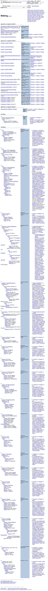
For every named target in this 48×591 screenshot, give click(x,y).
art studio (34, 469)
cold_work (38, 17)
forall (5, 231)
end (39, 570)
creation (40, 34)
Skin (12, 377)
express (41, 276)
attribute (4, 151)
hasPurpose (4, 284)
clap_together (29, 16)
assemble (29, 12)
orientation (6, 184)
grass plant (39, 367)
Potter (8, 213)
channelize (38, 15)
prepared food (35, 538)
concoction (32, 18)
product (40, 547)
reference (38, 144)
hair (42, 493)
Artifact (6, 27)
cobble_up (29, 17)
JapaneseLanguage (10, 92)
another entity (35, 287)
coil (35, 17)
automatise (33, 12)
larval (38, 449)
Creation (18, 27)
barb (42, 12)
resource (6, 351)
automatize (37, 12)
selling (40, 300)
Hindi (7, 87)
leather (33, 373)
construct (33, 19)
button (43, 13)
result (5, 122)
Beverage (17, 536)
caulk (31, 15)
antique (28, 11)
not (6, 291)
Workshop (9, 454)
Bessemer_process (30, 10)
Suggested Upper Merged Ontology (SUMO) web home (17, 588)
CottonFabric (9, 346)
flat (42, 527)
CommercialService (5, 306)
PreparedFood (3, 535)
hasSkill (5, 229)
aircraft (40, 244)
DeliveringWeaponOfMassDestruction (12, 55)
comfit (28, 18)
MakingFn (10, 109)
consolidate (29, 19)
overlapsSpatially (7, 183)
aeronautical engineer (37, 226)
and (4, 120)
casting (28, 15)
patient (5, 138)
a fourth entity (35, 303)
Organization (12, 150)
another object (39, 173)
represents (11, 262)
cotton (38, 354)
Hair (10, 489)
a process (33, 117)
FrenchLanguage (9, 84)
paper (33, 500)
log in (20, 2)
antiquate (41, 10)
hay (33, 360)
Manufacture (7, 63)
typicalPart (13, 243)
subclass (2, 29)
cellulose (34, 507)
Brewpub (10, 414)
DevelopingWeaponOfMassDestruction (13, 59)
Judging (13, 322)
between (38, 573)
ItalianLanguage (9, 89)
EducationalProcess (12, 132)
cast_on (42, 14)
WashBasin (13, 522)
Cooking (6, 49)
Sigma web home (3, 588)
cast (39, 14)
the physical (36, 386)
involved (42, 289)
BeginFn (7, 569)
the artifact (41, 556)
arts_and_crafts (41, 11)
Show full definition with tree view (6, 580)
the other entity (40, 293)
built (40, 561)
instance (3, 117)
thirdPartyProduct (5, 547)
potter (34, 213)
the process (39, 133)
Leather (12, 372)
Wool (8, 481)
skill (35, 230)
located (33, 135)
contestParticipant (6, 314)
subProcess (6, 174)
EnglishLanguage (14, 30)
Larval (10, 446)
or (6, 234)
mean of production (37, 282)
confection (39, 18)
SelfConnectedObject (13, 175)
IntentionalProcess (12, 36)
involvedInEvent (9, 290)
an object (35, 130)
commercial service (36, 306)
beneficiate (29, 13)
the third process (40, 187)
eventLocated (6, 134)
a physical (35, 384)
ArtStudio (12, 467)
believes (34, 330)
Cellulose (13, 503)
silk (33, 437)
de (6, 100)
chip (41, 15)
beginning (34, 574)
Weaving (6, 75)
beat (44, 12)
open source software (11, 589)
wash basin (34, 524)
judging (40, 324)
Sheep (10, 491)
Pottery (10, 217)
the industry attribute (38, 154)
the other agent (35, 325)
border (33, 13)
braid (35, 13)
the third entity (42, 299)
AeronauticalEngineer (11, 226)
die (33, 385)
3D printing (33, 73)
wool (33, 482)
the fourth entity (36, 308)
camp (30, 14)
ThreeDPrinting (8, 73)
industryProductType (7, 152)
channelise (34, 15)
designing (41, 263)
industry (35, 153)
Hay (9, 359)
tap (33, 400)
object (38, 527)
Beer (12, 420)
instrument (7, 391)
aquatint (31, 11)
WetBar (8, 518)
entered (38, 311)
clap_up (33, 16)
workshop (34, 455)
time (39, 197)
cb (6, 97)
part (5, 176)
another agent (38, 316)
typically (37, 249)
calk (28, 14)
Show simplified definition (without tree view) (8, 581)
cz (6, 98)
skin (38, 380)
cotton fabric (34, 347)
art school (34, 131)
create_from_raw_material (31, 20)
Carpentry (7, 43)
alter (35, 10)
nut (38, 392)
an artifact (35, 547)
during (5, 186)
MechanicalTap (11, 399)
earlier (5, 192)
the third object (37, 189)
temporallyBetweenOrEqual (10, 568)
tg (6, 104)
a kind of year (35, 567)
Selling (17, 299)
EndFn (6, 570)
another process (35, 317)
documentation (4, 26)
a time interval (42, 563)
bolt (39, 407)
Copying (6, 51)
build (40, 13)
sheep (38, 495)
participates (40, 314)
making (42, 43)
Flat (11, 525)
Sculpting (7, 69)
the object (38, 135)
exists (3, 118)
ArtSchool (11, 131)
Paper (8, 499)
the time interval (41, 574)
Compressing (14, 504)
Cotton (10, 352)
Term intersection (35, 5)
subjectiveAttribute (10, 327)
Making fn (41, 109)
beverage (34, 540)
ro (6, 101)
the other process (35, 138)
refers (5, 140)
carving (37, 14)
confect (35, 18)
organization (34, 150)
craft (39, 19)
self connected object (37, 181)
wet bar (33, 519)
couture (36, 19)
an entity (38, 119)
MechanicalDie (11, 384)
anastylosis (38, 10)
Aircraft (18, 240)
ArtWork (12, 139)
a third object (42, 174)
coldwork (42, 17)
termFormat (3, 79)
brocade (37, 13)
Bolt (11, 405)
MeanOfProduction (11, 283)
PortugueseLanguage (10, 94)
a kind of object (39, 152)
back (40, 12)
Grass (13, 365)
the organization (35, 555)
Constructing (7, 46)
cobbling (32, 17)
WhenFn (7, 187)
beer (38, 423)
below (37, 196)
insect (33, 449)
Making (9, 26)
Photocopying (7, 65)
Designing (3, 253)
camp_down (34, 14)
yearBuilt (4, 561)
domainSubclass (4, 109)
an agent (35, 148)
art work (34, 143)
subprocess (42, 177)
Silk (8, 436)
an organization (36, 550)
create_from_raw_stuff (31, 21)
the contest (34, 315)
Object (11, 524)
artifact (42, 121)
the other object (37, 183)
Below (13, 184)
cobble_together (41, 16)
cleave (37, 16)
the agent (42, 160)
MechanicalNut (13, 390)
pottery (39, 218)
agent (5, 159)
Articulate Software (23, 589)
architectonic (36, 11)
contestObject (5, 311)
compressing (41, 508)
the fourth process (39, 261)
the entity (32, 121)
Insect (10, 444)
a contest (34, 313)
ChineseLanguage (14, 26)
